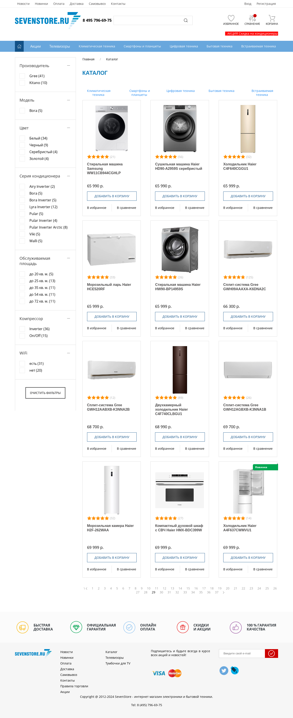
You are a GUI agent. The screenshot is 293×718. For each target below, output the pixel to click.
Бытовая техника (221, 91)
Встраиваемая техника (262, 93)
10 (148, 588)
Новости (23, 3)
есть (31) (36, 363)
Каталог (111, 652)
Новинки (41, 3)
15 (188, 588)
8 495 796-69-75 (97, 20)
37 (216, 592)
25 (267, 588)
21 (235, 588)
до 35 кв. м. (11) (42, 287)
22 (243, 588)
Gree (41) (37, 75)
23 (251, 588)
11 (156, 588)
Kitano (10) (38, 82)
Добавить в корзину (112, 196)
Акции (35, 46)
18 (212, 588)
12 (164, 588)
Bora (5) (35, 110)
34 (193, 592)
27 (137, 592)
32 (177, 592)
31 (169, 592)
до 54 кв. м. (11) (42, 294)
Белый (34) (38, 138)
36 (209, 592)
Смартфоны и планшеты (139, 93)
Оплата (58, 3)
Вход (247, 3)
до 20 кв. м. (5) (41, 274)
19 (220, 588)
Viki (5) (34, 234)
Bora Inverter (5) (42, 200)
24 (259, 588)
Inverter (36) (39, 328)
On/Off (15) (38, 335)
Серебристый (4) (43, 151)
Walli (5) (35, 240)
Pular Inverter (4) (43, 220)
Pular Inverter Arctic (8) (48, 227)
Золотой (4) (39, 158)
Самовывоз (97, 3)
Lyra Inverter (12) (43, 206)
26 (275, 588)
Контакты (118, 3)
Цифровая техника (180, 91)
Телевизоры (59, 46)
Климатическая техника (98, 93)
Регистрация (266, 3)
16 (196, 588)
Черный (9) (38, 145)
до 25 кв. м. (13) (42, 280)
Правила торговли (74, 686)
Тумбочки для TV (117, 663)
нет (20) (35, 370)
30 (161, 592)
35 (201, 592)
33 (185, 592)
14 (180, 588)
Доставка (77, 3)
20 (227, 588)
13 (172, 588)
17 (204, 588)
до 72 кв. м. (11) (42, 301)
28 (145, 592)
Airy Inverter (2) (42, 186)
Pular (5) (36, 213)
